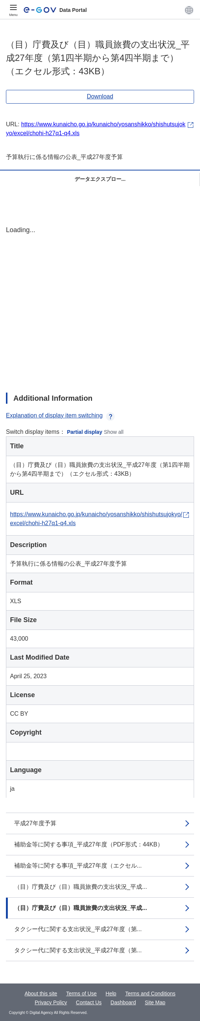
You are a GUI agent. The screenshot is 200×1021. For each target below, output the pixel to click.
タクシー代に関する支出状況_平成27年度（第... (78, 929)
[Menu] (13, 10)
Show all (114, 432)
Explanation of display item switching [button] (60, 415)
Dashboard (123, 1002)
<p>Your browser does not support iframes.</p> (100, 303)
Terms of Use (81, 993)
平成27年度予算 (35, 823)
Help (111, 993)
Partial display (84, 432)
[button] (189, 10)
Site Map (155, 1002)
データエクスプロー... (100, 179)
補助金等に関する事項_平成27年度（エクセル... (78, 865)
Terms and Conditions (150, 993)
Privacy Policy (51, 1002)
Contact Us (89, 1002)
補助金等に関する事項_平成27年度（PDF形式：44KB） (88, 844)
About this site (40, 993)
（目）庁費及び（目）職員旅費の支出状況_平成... (80, 887)
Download (100, 96)
